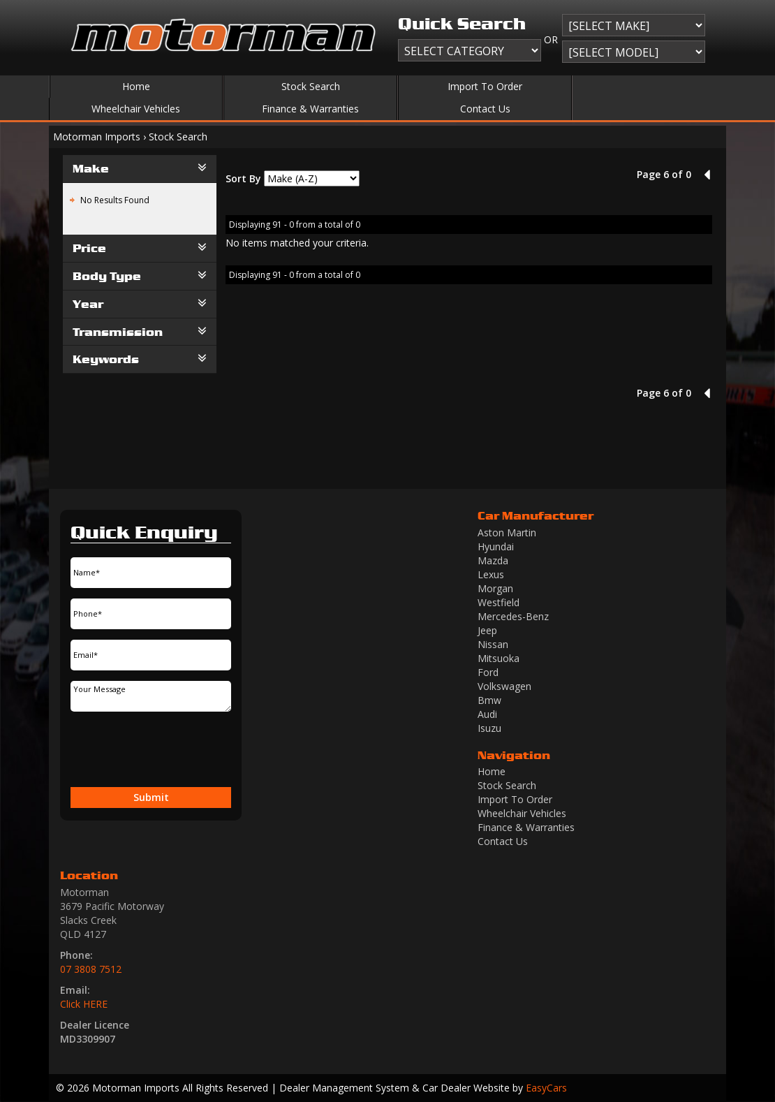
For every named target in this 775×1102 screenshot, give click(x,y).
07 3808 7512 (90, 969)
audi (487, 714)
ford (488, 672)
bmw (489, 700)
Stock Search (310, 86)
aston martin (507, 532)
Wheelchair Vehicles (135, 108)
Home (136, 86)
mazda (493, 560)
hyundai (496, 546)
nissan (493, 644)
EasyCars (546, 1087)
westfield (498, 602)
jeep (487, 630)
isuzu (489, 728)
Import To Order (485, 86)
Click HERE (84, 1004)
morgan (495, 588)
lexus (491, 574)
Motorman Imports (96, 136)
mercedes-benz (513, 616)
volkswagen (504, 686)
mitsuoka (498, 658)
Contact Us (485, 108)
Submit (151, 797)
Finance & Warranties (310, 108)
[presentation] (128, 749)
